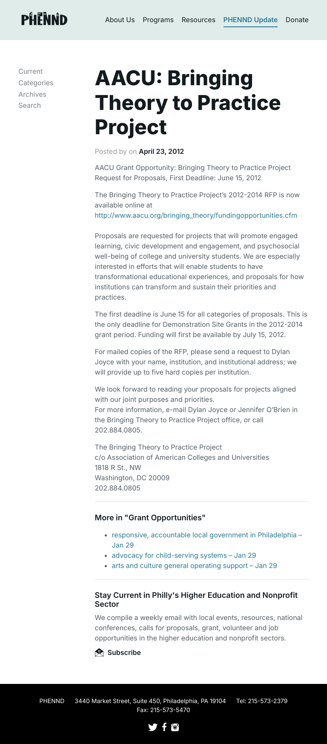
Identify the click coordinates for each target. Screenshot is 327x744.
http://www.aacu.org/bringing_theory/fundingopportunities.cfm (196, 215)
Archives (32, 94)
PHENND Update (251, 19)
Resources (199, 19)
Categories (35, 82)
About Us (120, 19)
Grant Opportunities (165, 517)
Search (29, 105)
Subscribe (118, 652)
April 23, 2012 (161, 151)
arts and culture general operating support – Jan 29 (194, 565)
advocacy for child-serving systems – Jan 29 (184, 555)
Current (30, 71)
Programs (158, 19)
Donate (297, 19)
